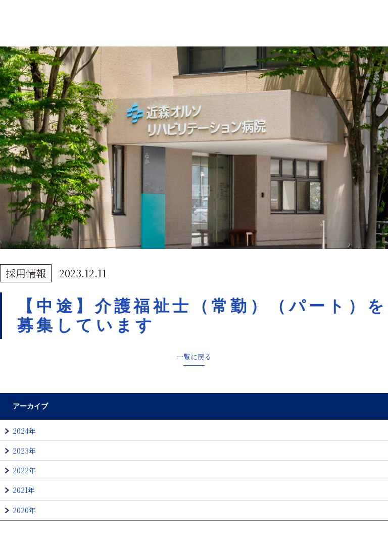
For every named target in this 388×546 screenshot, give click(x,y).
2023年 (24, 450)
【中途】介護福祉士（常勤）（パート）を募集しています (202, 315)
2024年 (24, 431)
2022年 (24, 470)
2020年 (24, 510)
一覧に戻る (194, 357)
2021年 (24, 490)
